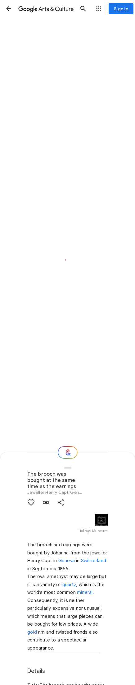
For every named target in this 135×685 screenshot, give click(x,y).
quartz (69, 584)
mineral (84, 592)
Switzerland (93, 560)
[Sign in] (121, 8)
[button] (8, 8)
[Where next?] (68, 452)
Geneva (66, 560)
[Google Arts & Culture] (45, 8)
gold (32, 632)
